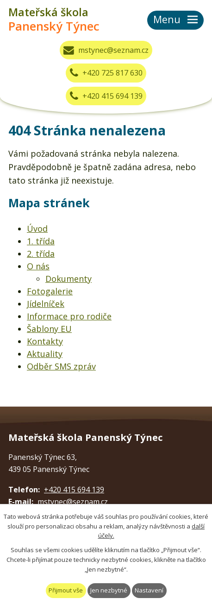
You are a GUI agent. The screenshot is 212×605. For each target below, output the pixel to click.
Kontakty (45, 341)
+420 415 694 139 (106, 96)
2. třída (41, 253)
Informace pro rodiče (69, 316)
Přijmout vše (66, 590)
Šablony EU (49, 328)
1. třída (41, 241)
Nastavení (149, 590)
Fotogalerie (50, 291)
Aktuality (44, 353)
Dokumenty (68, 278)
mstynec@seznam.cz (106, 50)
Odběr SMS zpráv (61, 366)
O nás (38, 266)
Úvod (37, 228)
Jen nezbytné (108, 590)
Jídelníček (45, 303)
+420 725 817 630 (106, 73)
